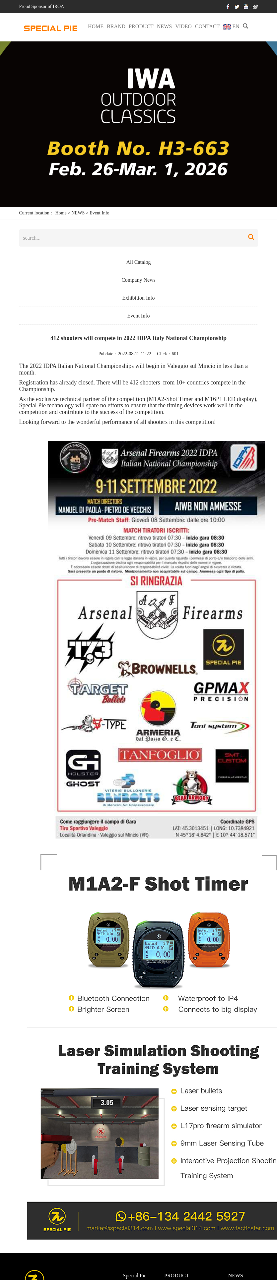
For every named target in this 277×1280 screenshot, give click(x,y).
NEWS (164, 26)
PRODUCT (141, 26)
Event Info (99, 212)
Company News (138, 280)
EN (231, 26)
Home (60, 212)
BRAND (116, 26)
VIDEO (183, 26)
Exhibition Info (138, 298)
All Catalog (138, 262)
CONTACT (207, 26)
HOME (96, 26)
